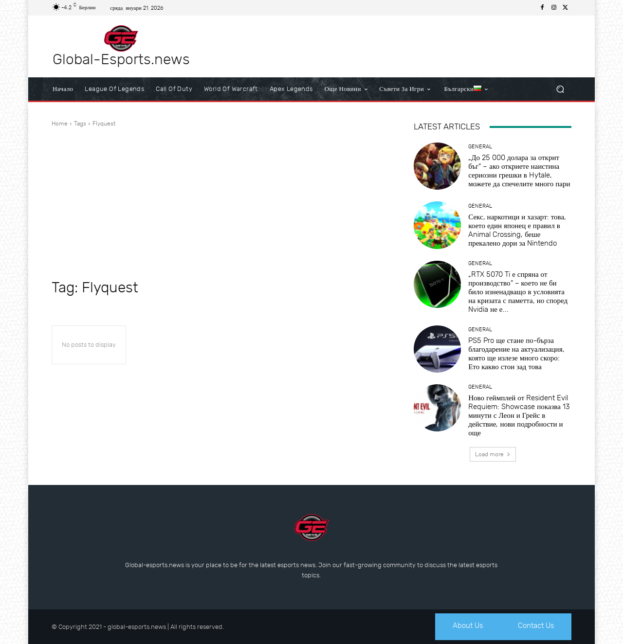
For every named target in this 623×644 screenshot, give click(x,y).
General (480, 146)
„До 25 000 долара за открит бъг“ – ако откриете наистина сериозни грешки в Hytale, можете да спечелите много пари (519, 170)
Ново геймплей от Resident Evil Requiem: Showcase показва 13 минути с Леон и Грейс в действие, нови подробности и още (519, 415)
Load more (493, 454)
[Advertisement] (221, 203)
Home (60, 123)
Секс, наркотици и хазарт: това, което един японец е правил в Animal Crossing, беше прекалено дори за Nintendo (517, 230)
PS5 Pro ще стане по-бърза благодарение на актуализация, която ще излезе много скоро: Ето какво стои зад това (516, 353)
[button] (560, 89)
